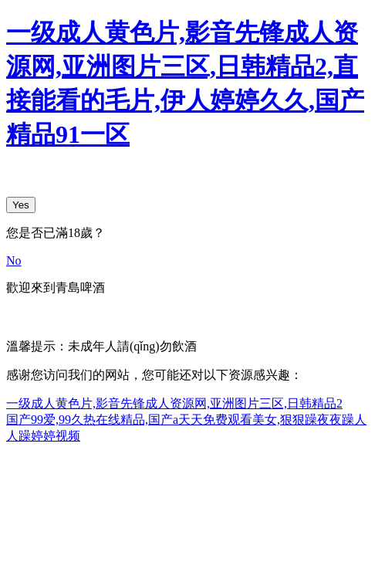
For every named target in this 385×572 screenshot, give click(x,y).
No (14, 260)
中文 (18, 316)
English (58, 316)
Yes (20, 205)
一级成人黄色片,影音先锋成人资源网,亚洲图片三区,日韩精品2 (174, 403)
